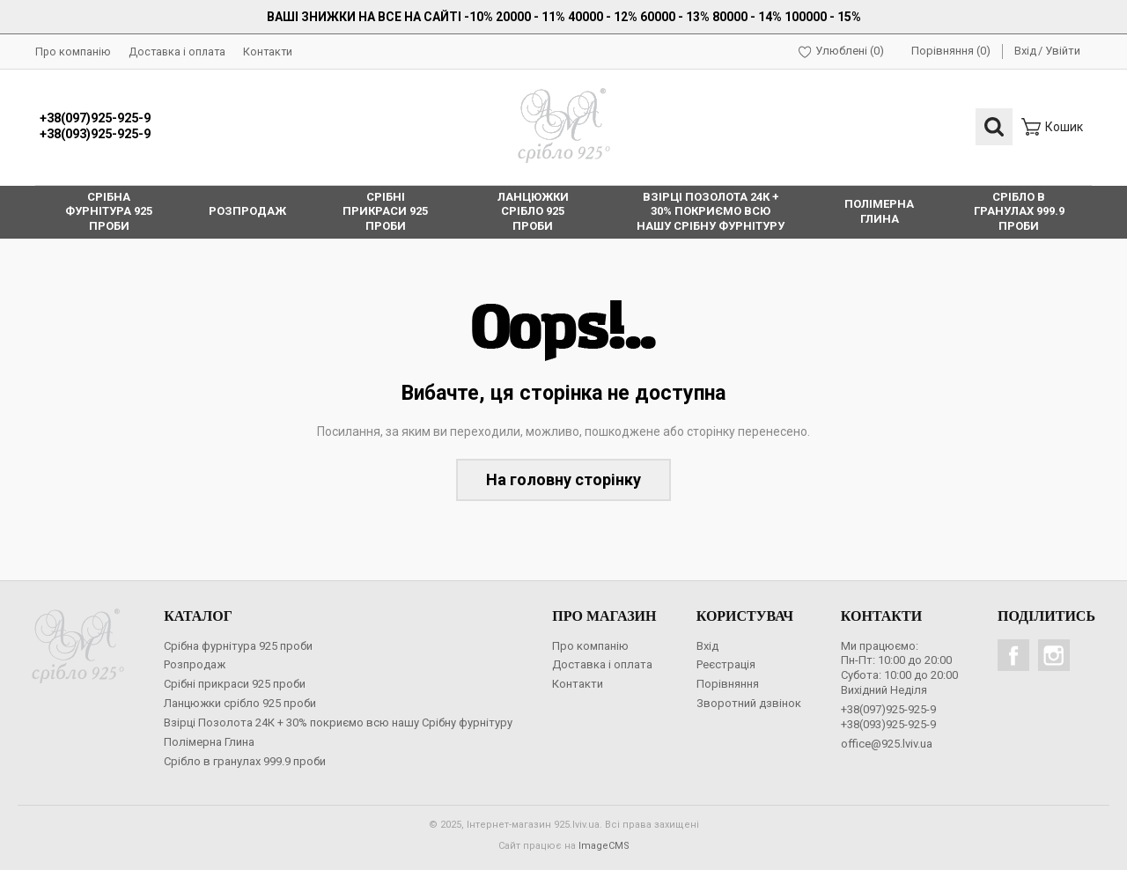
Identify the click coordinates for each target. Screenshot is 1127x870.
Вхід (1025, 50)
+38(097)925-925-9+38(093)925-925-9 (95, 127)
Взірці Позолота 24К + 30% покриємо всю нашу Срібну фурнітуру (338, 722)
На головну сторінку (563, 479)
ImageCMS (604, 846)
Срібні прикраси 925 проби (235, 683)
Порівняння (727, 683)
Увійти (1062, 50)
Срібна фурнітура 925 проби (238, 645)
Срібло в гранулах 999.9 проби (245, 761)
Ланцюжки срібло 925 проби (240, 703)
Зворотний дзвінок (748, 703)
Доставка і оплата (177, 51)
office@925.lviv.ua (886, 743)
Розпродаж (194, 664)
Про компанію (73, 51)
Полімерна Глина (209, 741)
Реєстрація (725, 664)
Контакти (267, 51)
